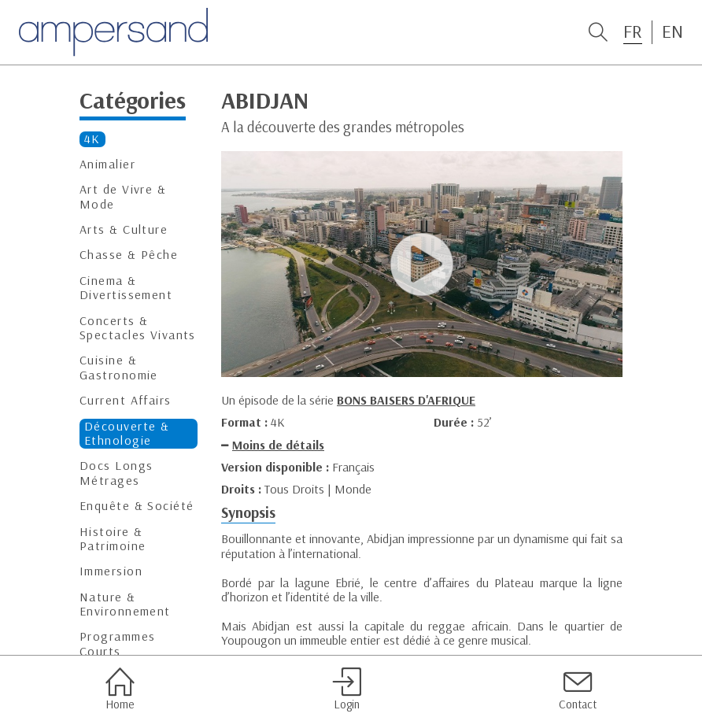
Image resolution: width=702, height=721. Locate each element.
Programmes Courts (117, 643)
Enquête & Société (136, 505)
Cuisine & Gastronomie (118, 367)
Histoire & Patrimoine (112, 538)
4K (92, 138)
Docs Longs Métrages (116, 472)
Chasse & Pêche (128, 254)
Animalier (107, 164)
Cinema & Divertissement (125, 287)
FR (632, 31)
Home (120, 689)
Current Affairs (125, 400)
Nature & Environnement (125, 604)
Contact (578, 689)
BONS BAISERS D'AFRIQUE (406, 400)
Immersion (110, 571)
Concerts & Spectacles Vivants (137, 327)
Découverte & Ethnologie (126, 433)
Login (346, 689)
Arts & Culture (123, 229)
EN (672, 31)
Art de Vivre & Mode (122, 196)
